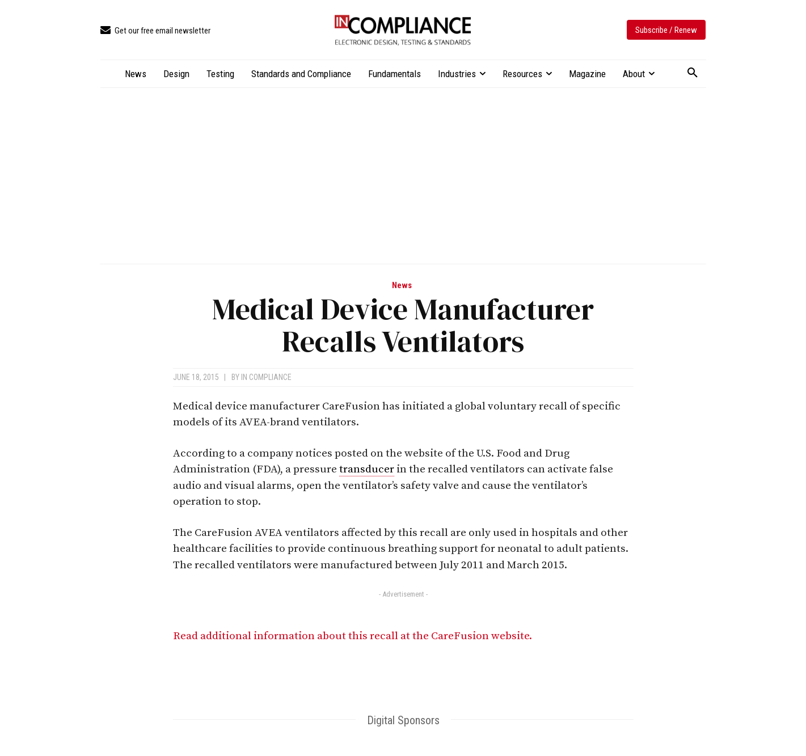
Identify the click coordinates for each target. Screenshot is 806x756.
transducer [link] (366, 469)
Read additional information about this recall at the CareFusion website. (352, 636)
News (402, 285)
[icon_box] (155, 31)
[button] (692, 73)
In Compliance (266, 377)
